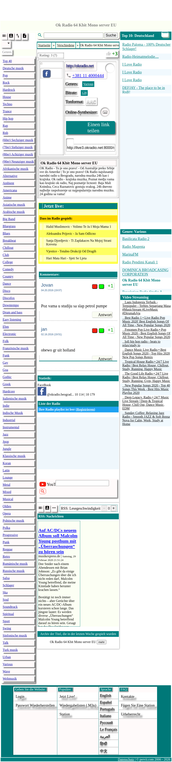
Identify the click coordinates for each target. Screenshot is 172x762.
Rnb (5, 133)
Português (107, 709)
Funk (6, 355)
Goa (5, 370)
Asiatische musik (14, 204)
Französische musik (16, 348)
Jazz (5, 434)
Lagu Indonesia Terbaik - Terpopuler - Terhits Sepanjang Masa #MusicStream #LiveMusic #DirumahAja (146, 307)
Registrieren (85, 409)
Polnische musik (13, 520)
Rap (5, 125)
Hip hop (8, 118)
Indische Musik (13, 413)
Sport (6, 621)
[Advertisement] (86, 9)
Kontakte (127, 696)
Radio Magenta (133, 247)
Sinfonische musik (15, 635)
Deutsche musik (13, 68)
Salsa (6, 578)
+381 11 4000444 (88, 75)
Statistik (44, 378)
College (8, 262)
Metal (6, 484)
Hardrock (9, 90)
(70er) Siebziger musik (18, 147)
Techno (7, 104)
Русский (106, 723)
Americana (10, 190)
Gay (5, 362)
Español (106, 702)
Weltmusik (10, 678)
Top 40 (7, 61)
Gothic (7, 377)
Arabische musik (14, 212)
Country (8, 276)
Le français (108, 729)
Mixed (7, 492)
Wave (6, 671)
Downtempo (11, 305)
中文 (103, 751)
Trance (7, 111)
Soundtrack (10, 607)
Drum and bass (12, 312)
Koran (7, 463)
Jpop (6, 441)
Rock (6, 82)
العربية (105, 736)
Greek (7, 384)
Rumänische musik (15, 563)
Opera (7, 513)
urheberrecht (130, 714)
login (20, 696)
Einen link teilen (99, 127)
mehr (101, 642)
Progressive (10, 535)
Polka (6, 528)
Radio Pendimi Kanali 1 (140, 262)
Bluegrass (9, 226)
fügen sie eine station (138, 705)
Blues (6, 233)
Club (6, 255)
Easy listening (12, 319)
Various (8, 664)
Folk (6, 341)
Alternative (10, 176)
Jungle (7, 449)
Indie (6, 405)
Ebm (6, 326)
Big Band (9, 219)
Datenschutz (126, 759)
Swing (7, 628)
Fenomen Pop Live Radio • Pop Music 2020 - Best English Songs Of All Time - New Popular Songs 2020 (146, 333)
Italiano (105, 716)
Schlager (8, 585)
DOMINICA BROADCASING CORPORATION (145, 272)
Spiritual (8, 614)
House (7, 97)
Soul (6, 599)
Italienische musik (15, 398)
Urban (7, 657)
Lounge (8, 477)
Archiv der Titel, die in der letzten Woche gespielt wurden (78, 634)
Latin (6, 470)
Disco (6, 291)
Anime (7, 197)
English (105, 695)
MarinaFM (130, 254)
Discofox (9, 298)
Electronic (9, 334)
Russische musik (14, 571)
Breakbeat (9, 240)
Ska (5, 592)
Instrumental (11, 427)
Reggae (7, 549)
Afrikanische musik (15, 168)
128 (84, 93)
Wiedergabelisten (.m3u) (78, 705)
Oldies (7, 506)
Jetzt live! (67, 696)
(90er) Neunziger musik (18, 161)
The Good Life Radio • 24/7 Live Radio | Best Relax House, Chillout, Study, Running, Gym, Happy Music (146, 377)
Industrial (9, 420)
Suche (111, 35)
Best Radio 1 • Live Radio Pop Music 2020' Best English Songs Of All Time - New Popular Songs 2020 (146, 321)
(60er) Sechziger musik (18, 140)
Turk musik (10, 650)
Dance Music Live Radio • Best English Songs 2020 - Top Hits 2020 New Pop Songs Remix (146, 353)
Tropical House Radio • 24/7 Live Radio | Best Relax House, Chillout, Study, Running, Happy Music (145, 365)
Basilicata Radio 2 (135, 239)
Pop (5, 75)
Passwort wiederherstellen (35, 705)
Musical (8, 499)
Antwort (105, 314)
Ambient (8, 183)
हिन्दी (103, 744)
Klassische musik (14, 456)
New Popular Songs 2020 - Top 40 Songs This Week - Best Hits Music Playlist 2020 (146, 389)
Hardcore (9, 391)
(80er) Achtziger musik (18, 154)
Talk (5, 642)
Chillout (8, 247)
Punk (6, 542)
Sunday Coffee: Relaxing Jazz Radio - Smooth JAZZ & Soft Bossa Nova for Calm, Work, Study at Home (146, 418)
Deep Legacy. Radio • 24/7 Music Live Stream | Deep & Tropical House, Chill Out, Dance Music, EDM (145, 403)
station (65, 714)
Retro (6, 556)
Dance (7, 283)
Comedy (8, 269)
